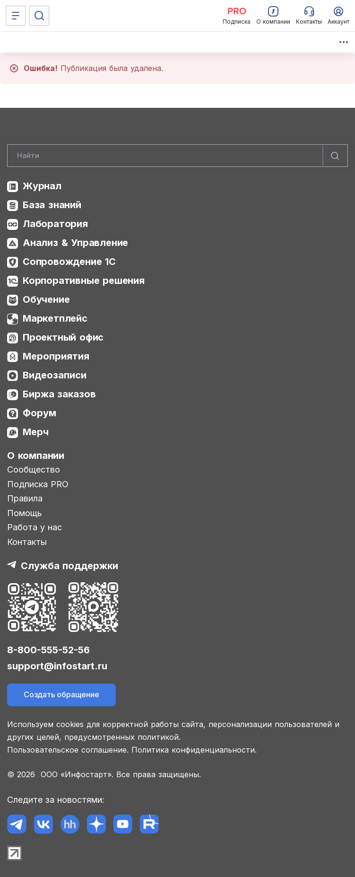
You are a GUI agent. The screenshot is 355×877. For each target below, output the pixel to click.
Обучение (46, 299)
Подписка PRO (38, 484)
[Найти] (335, 155)
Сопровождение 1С (69, 261)
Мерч (36, 432)
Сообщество (33, 469)
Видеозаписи (55, 375)
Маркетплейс (55, 318)
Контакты (27, 542)
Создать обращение (61, 694)
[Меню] (16, 16)
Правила (25, 498)
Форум (39, 413)
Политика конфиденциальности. (194, 749)
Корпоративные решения (84, 280)
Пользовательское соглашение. (68, 749)
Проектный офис (63, 337)
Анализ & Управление (75, 242)
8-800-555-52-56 (48, 650)
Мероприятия (56, 356)
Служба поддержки (69, 565)
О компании (35, 455)
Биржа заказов (59, 394)
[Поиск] (39, 16)
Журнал (42, 186)
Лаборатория (55, 223)
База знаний (52, 204)
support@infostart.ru (57, 666)
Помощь (24, 513)
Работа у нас (34, 527)
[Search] (177, 155)
